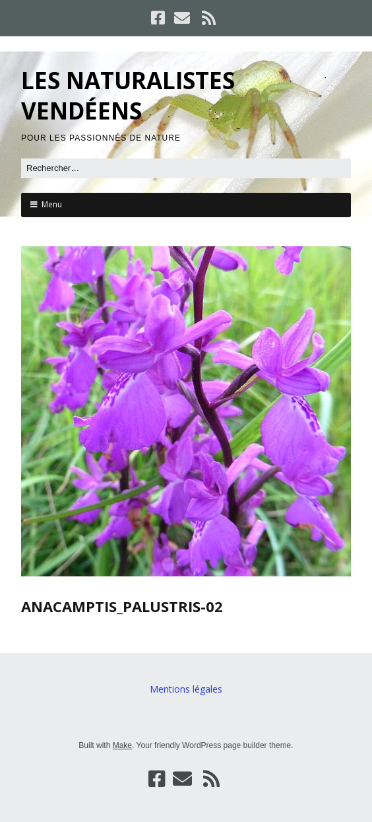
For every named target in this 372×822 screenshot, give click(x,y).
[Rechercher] (186, 168)
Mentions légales (186, 689)
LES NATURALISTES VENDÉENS (128, 95)
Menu (52, 204)
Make (122, 745)
